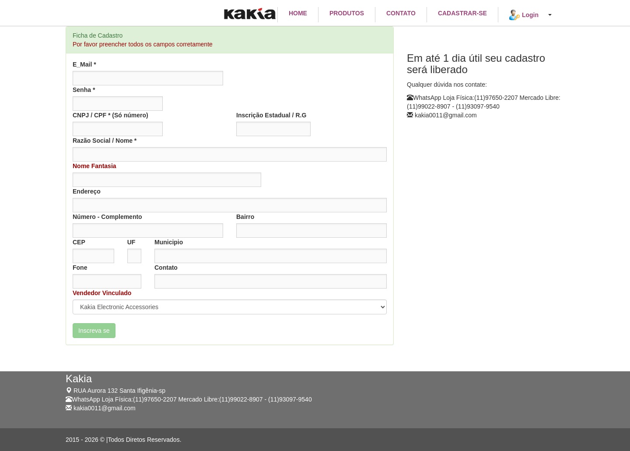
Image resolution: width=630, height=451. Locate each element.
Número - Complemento (107, 216)
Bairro (245, 216)
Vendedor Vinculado (102, 292)
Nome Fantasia (94, 165)
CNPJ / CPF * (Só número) (110, 115)
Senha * (84, 89)
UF (131, 242)
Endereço (87, 191)
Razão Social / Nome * (104, 140)
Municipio (168, 242)
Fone (80, 267)
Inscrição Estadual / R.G (271, 115)
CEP (79, 242)
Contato (166, 267)
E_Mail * (84, 64)
